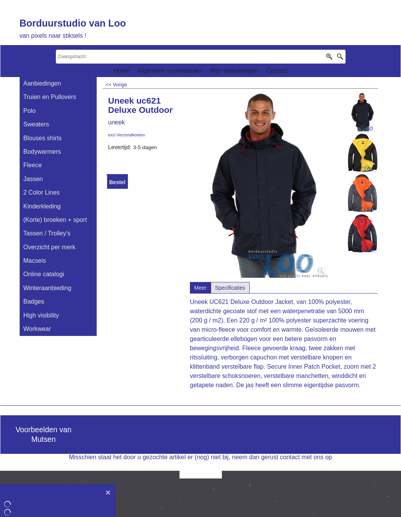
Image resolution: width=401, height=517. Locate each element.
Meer (200, 288)
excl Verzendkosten (126, 135)
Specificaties (230, 288)
